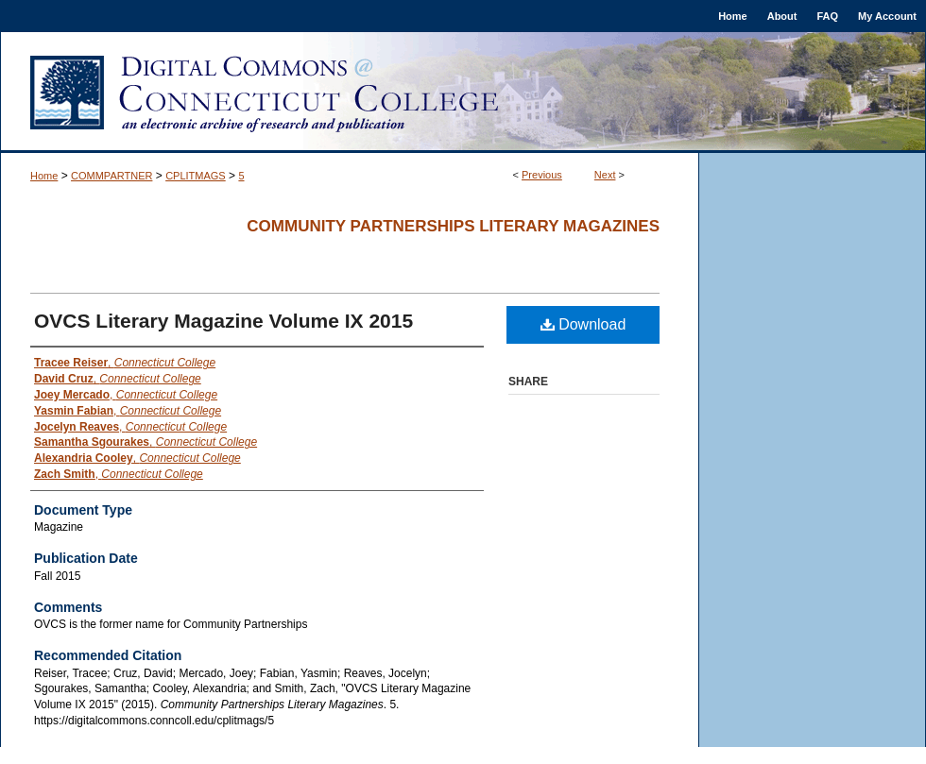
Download (583, 324)
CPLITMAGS (195, 175)
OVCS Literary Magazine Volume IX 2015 (223, 320)
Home (44, 175)
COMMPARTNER (111, 175)
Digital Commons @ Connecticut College (463, 92)
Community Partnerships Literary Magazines (453, 226)
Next (605, 174)
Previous (542, 174)
